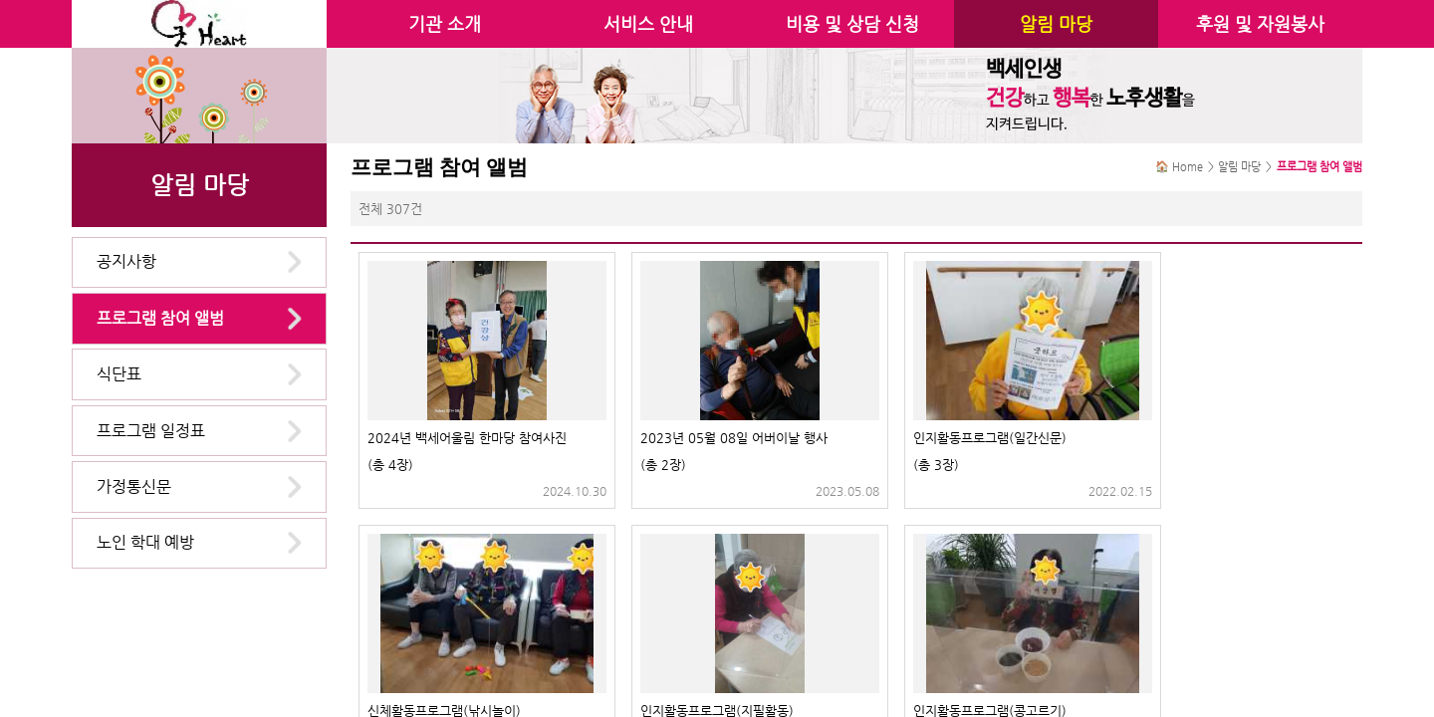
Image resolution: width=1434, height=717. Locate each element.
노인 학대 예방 (145, 542)
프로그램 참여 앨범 (160, 318)
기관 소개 (444, 24)
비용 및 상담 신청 (852, 24)
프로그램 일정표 (151, 430)
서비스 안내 (648, 24)
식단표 (119, 373)
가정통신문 (134, 486)
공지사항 (126, 261)
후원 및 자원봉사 (1260, 24)
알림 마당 (1056, 24)
